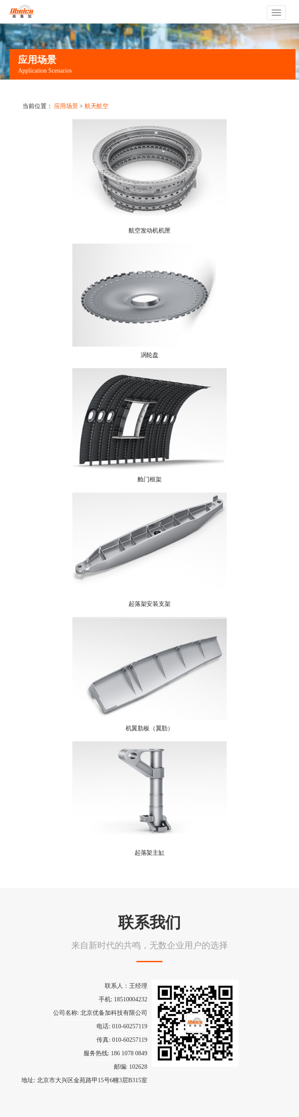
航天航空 (97, 107)
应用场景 (66, 107)
